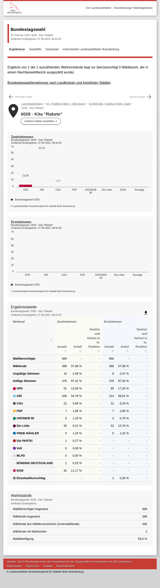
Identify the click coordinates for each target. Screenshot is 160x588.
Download (51, 49)
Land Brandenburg (32, 103)
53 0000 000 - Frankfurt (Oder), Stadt (109, 103)
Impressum (32, 566)
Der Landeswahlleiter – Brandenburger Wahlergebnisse (119, 7)
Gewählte (35, 49)
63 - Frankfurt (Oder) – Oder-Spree (65, 103)
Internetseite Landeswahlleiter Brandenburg (91, 49)
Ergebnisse (17, 49)
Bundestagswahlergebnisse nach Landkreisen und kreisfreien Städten (59, 82)
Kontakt (47, 566)
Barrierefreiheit (65, 566)
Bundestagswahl (28, 29)
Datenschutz (14, 566)
